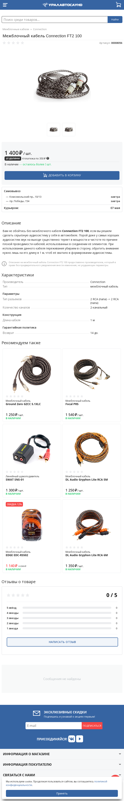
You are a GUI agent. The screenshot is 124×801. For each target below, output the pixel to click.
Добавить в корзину (64, 175)
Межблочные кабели (16, 29)
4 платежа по (27, 158)
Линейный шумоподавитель (32, 478)
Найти (115, 19)
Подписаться (92, 725)
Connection (40, 29)
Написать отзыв (62, 642)
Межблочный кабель (32, 402)
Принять (62, 793)
